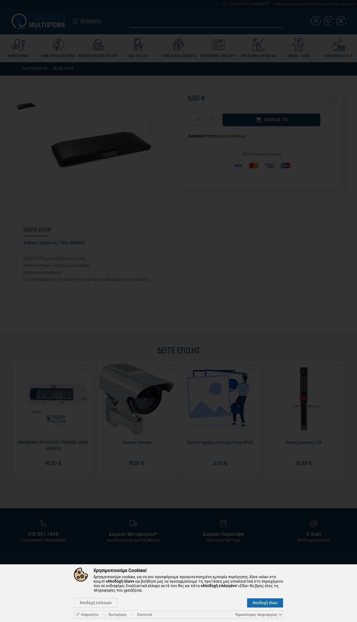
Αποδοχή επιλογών (96, 603)
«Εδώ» (243, 586)
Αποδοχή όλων (265, 603)
